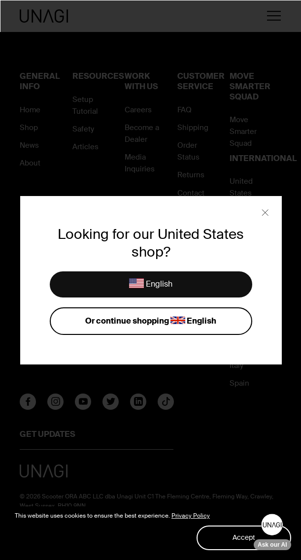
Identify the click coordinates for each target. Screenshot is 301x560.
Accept (244, 537)
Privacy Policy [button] (190, 516)
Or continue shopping (150, 321)
